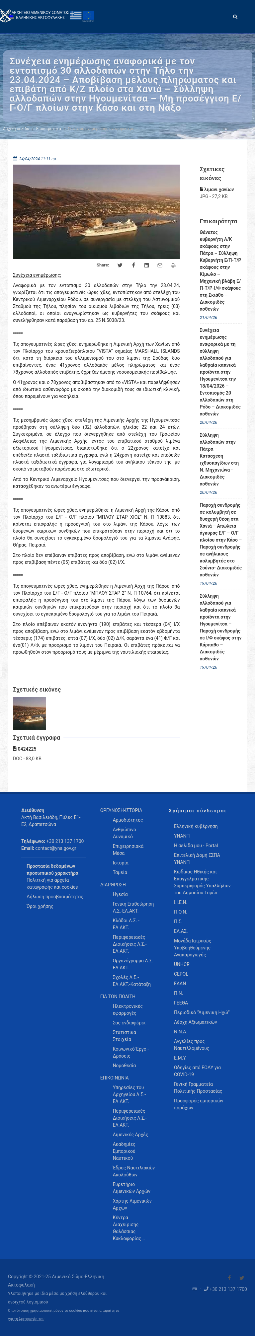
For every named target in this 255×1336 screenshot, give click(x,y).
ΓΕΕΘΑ (181, 1002)
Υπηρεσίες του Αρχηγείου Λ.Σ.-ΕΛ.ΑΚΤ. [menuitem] (129, 1094)
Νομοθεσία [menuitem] (124, 1065)
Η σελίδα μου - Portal (196, 845)
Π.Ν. (178, 993)
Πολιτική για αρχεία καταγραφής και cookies (52, 883)
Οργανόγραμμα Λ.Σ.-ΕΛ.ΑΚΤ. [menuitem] (133, 964)
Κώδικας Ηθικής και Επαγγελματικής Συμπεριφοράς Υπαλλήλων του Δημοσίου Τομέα (202, 882)
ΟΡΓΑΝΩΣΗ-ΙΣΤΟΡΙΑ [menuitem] (121, 810)
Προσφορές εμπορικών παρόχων (198, 1104)
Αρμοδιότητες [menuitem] (128, 820)
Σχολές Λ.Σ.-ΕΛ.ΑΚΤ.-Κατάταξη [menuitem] (132, 981)
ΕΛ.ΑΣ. (181, 931)
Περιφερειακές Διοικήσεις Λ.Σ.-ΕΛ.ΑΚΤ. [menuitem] (130, 944)
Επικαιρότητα (48, 128)
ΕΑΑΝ (180, 983)
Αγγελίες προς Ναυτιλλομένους (191, 1045)
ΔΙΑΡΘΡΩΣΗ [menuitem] (113, 884)
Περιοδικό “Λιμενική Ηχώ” (202, 1012)
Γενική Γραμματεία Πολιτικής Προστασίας (198, 1087)
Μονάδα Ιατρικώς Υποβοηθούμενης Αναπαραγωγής (192, 947)
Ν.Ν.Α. (180, 1031)
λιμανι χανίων (217, 189)
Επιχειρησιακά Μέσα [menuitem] (128, 850)
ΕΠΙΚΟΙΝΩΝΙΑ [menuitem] (114, 1077)
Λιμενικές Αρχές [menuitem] (130, 1134)
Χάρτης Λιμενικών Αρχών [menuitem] (132, 1204)
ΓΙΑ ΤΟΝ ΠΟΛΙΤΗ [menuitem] (117, 996)
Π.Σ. (178, 921)
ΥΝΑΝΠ (182, 836)
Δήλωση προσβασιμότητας (55, 896)
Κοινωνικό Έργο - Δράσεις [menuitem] (131, 1052)
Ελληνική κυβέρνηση (196, 826)
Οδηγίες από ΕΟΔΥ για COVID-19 (197, 1071)
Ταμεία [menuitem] (120, 872)
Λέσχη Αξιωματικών (195, 1022)
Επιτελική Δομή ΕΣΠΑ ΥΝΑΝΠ (197, 859)
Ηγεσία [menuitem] (120, 894)
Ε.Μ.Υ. (180, 1058)
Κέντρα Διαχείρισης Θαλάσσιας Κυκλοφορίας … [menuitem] (129, 1228)
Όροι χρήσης (40, 906)
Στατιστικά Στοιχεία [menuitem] (124, 1036)
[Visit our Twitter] (241, 1278)
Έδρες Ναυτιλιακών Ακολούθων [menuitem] (134, 1171)
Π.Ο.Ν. (180, 912)
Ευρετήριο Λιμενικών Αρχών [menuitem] (131, 1188)
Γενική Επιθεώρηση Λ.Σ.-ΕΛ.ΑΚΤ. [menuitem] (133, 907)
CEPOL (181, 974)
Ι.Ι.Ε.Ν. (180, 902)
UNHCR (182, 964)
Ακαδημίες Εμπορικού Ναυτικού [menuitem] (124, 1151)
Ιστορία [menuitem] (120, 862)
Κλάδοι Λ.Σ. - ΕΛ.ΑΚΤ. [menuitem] (126, 924)
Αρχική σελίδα (16, 128)
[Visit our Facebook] (229, 1278)
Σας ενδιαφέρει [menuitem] (129, 1022)
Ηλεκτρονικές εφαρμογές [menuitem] (128, 1009)
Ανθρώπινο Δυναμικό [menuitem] (124, 833)
